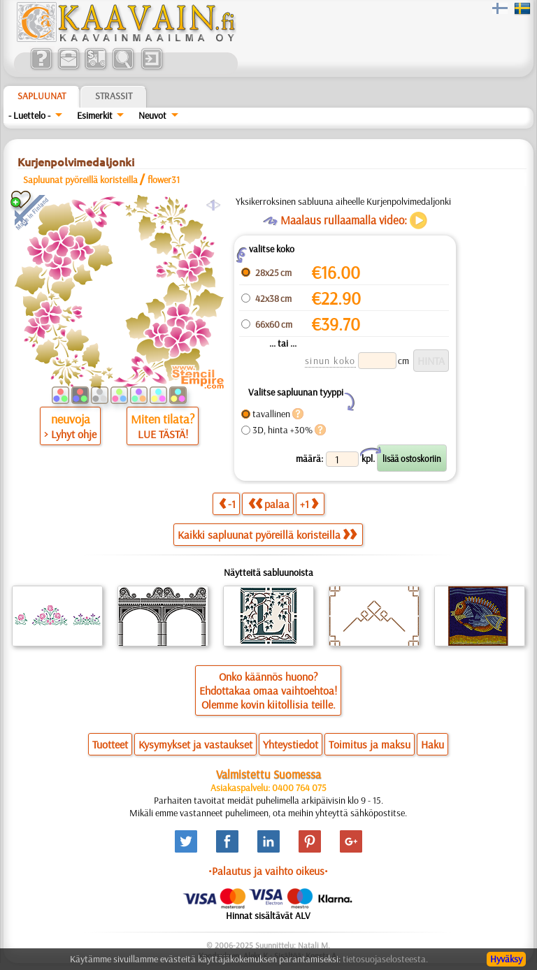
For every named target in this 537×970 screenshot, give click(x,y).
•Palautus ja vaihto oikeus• (268, 871)
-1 (227, 503)
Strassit (113, 95)
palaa (268, 503)
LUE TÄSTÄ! (163, 434)
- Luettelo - (29, 115)
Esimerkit (95, 115)
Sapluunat (41, 95)
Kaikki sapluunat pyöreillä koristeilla (267, 535)
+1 (309, 503)
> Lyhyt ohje (70, 434)
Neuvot (152, 115)
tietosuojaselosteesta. (385, 959)
